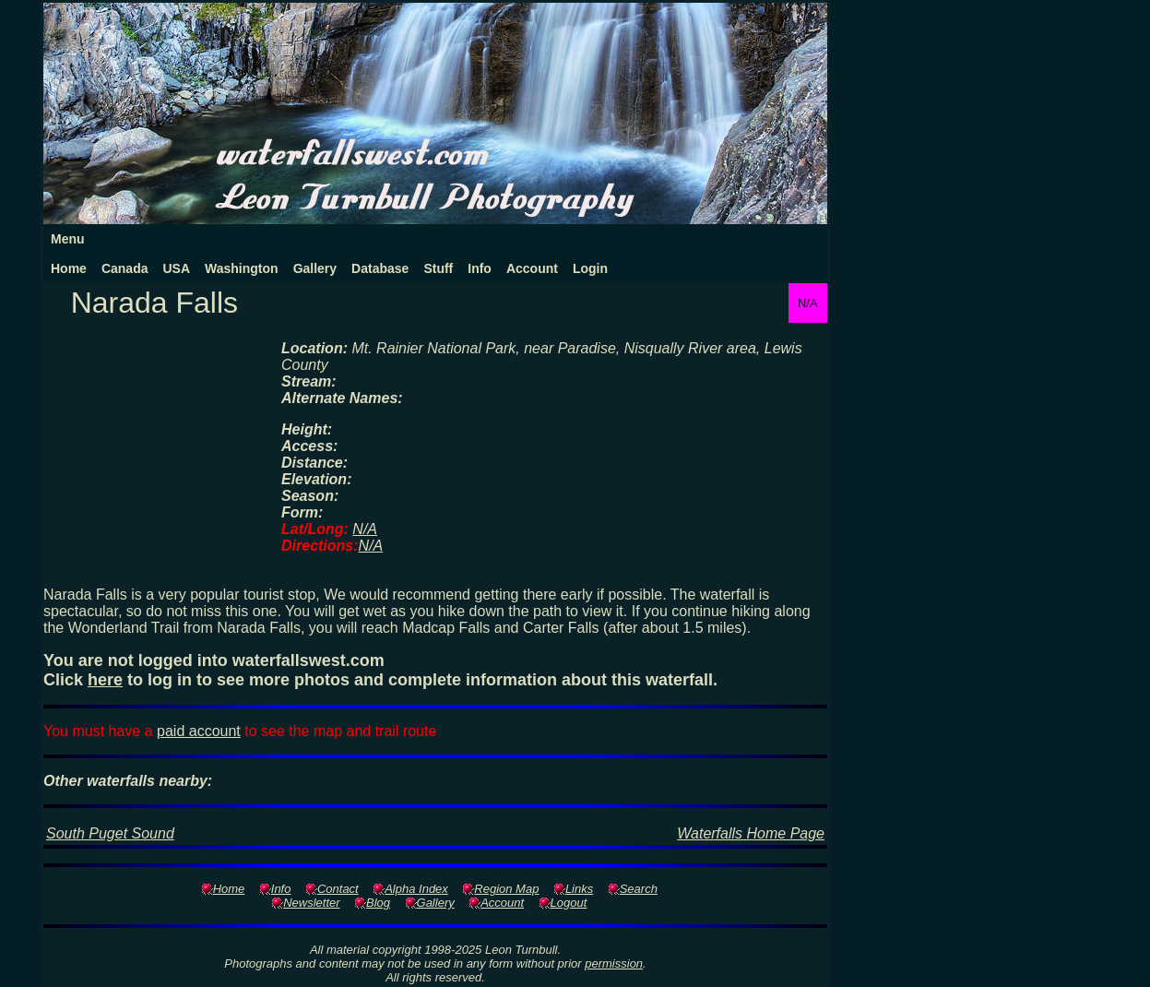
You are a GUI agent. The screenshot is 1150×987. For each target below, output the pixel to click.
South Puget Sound (110, 833)
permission (614, 963)
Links (579, 889)
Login (590, 268)
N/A (364, 529)
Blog (378, 903)
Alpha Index (416, 889)
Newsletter (311, 903)
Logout (569, 903)
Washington (242, 268)
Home (69, 268)
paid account (199, 731)
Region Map (506, 889)
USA (176, 268)
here (105, 680)
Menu (68, 239)
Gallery (315, 268)
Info (480, 268)
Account (532, 268)
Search (639, 889)
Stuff (438, 268)
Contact (338, 889)
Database (380, 268)
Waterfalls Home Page (750, 833)
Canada (124, 268)
